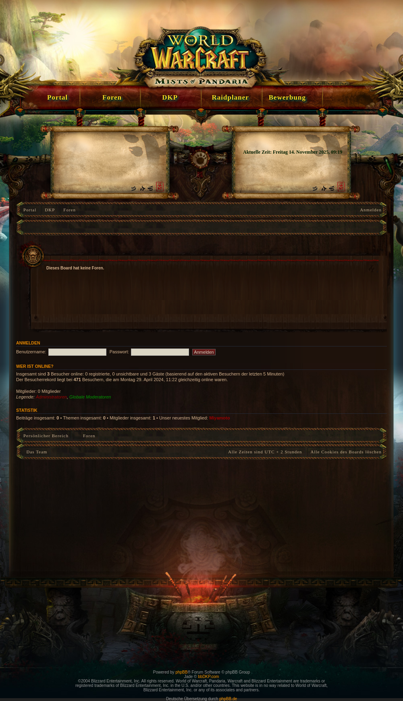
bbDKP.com (208, 676)
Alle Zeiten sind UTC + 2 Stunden (265, 451)
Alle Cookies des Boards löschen (346, 451)
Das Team (35, 451)
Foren (69, 209)
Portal (29, 209)
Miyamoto (219, 417)
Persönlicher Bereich (46, 435)
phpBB (181, 672)
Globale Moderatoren (90, 396)
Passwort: (119, 351)
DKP (50, 209)
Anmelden (371, 209)
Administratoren (51, 396)
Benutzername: (31, 351)
